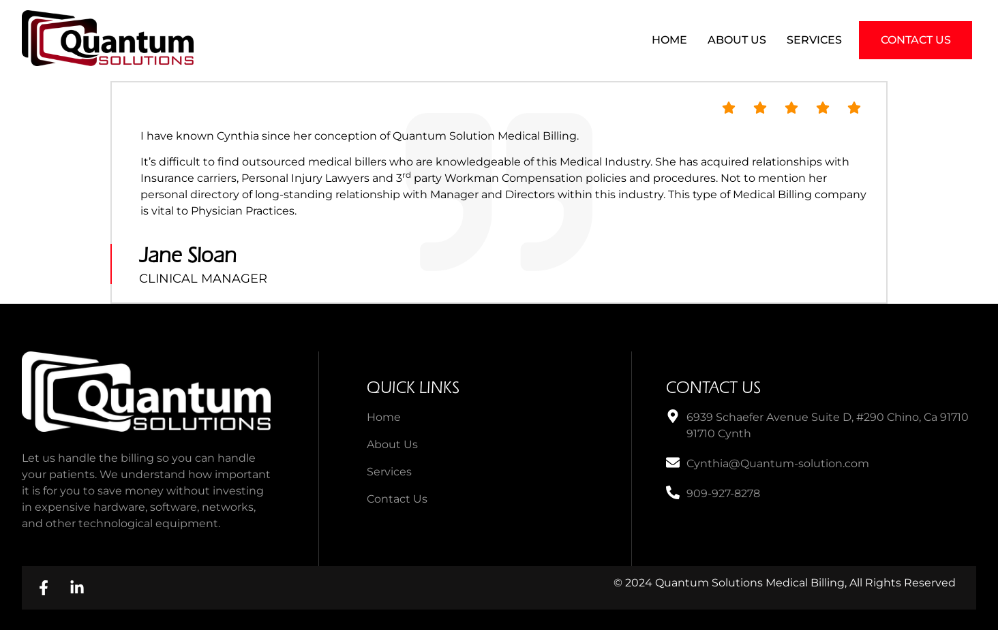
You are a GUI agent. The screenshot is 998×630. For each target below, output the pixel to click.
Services (814, 39)
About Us (737, 39)
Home (669, 39)
